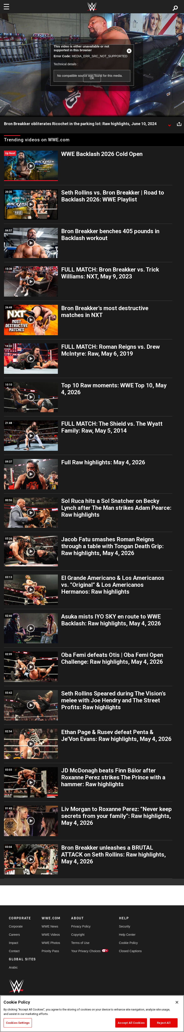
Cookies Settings (17, 1022)
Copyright (77, 934)
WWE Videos (51, 934)
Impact (13, 943)
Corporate (16, 926)
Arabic (13, 967)
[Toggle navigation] (6, 6)
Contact (14, 951)
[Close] (177, 1002)
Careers (14, 934)
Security (124, 926)
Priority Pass (50, 951)
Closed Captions (130, 951)
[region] (92, 1013)
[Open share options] (179, 124)
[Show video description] (169, 124)
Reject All (163, 1022)
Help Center (127, 934)
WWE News (50, 926)
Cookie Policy (128, 943)
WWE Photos (51, 943)
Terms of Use (80, 943)
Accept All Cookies (131, 1022)
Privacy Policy (80, 926)
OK (92, 78)
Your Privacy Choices (86, 951)
